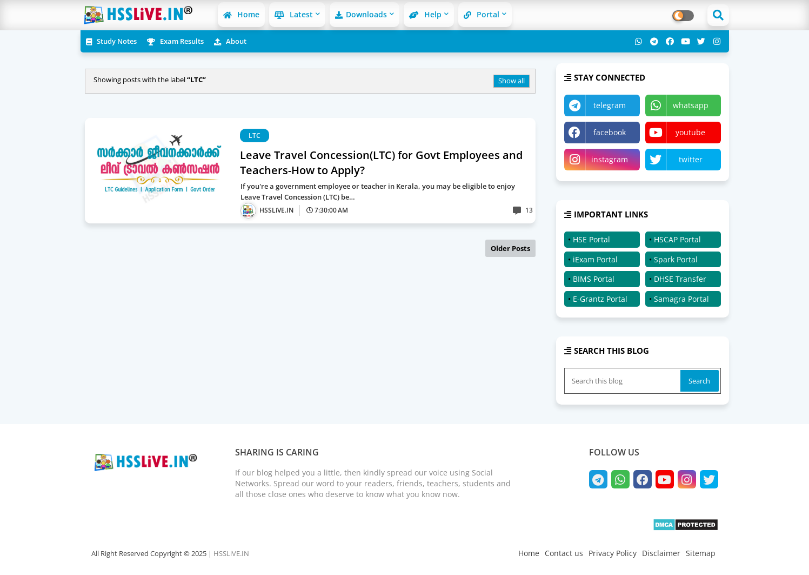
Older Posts (510, 248)
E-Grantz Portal (600, 299)
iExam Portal (595, 259)
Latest (294, 14)
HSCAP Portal (677, 239)
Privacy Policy (613, 553)
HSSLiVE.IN (231, 553)
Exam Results (175, 41)
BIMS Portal (593, 279)
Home (241, 14)
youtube (690, 132)
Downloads (361, 14)
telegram (609, 105)
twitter (691, 159)
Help (425, 14)
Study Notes (111, 41)
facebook (609, 132)
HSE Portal (591, 239)
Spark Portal (676, 259)
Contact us (564, 553)
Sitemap (701, 553)
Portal (481, 14)
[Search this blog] (623, 381)
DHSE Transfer (680, 279)
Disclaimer (661, 553)
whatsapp (690, 105)
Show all (511, 80)
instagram (609, 159)
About (230, 41)
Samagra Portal (681, 299)
